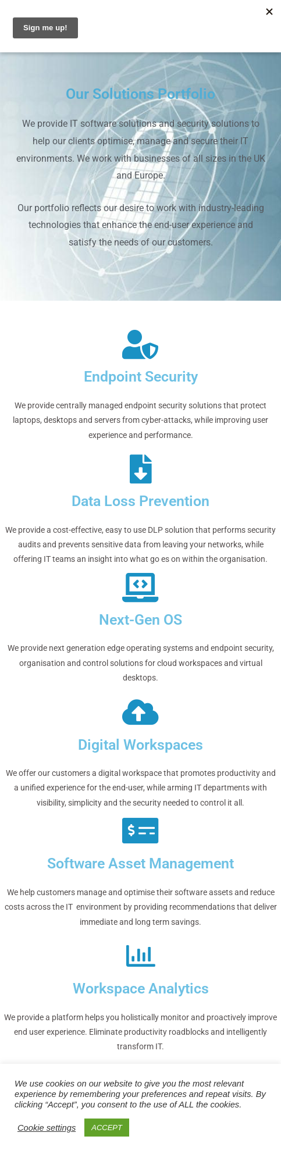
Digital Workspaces (140, 744)
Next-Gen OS (140, 619)
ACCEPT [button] (106, 1127)
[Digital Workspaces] (140, 711)
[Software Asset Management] (140, 830)
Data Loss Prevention (140, 501)
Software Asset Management (140, 863)
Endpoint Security (141, 376)
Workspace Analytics (141, 988)
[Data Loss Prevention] (140, 468)
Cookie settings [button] (46, 1127)
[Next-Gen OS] (140, 587)
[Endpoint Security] (140, 344)
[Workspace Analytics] (140, 955)
